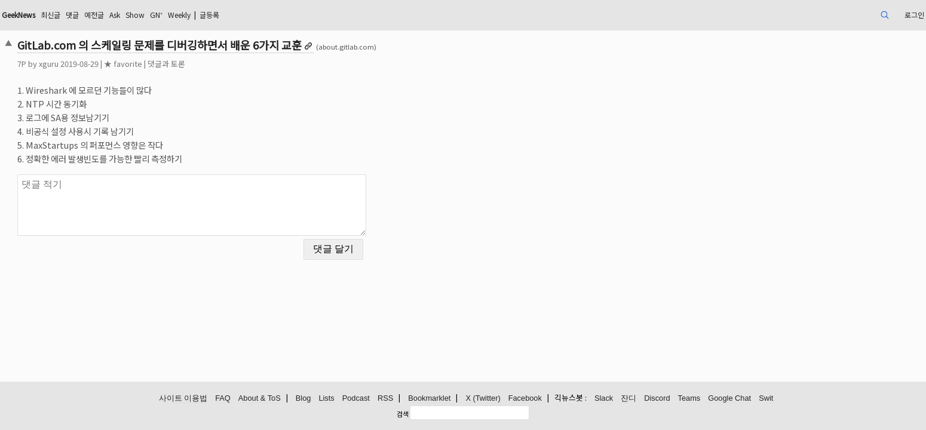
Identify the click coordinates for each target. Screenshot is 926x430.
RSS (385, 398)
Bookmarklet (429, 398)
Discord (657, 398)
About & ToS (259, 398)
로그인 (820, 14)
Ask (228, 14)
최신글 (154, 14)
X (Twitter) (482, 398)
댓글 (179, 14)
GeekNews (115, 14)
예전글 (204, 14)
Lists (326, 398)
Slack (603, 398)
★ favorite (213, 63)
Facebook (525, 398)
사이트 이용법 (183, 398)
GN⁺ (276, 14)
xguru (138, 63)
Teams (689, 398)
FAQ (223, 398)
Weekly (305, 14)
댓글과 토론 (256, 63)
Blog (303, 398)
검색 (403, 414)
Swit (766, 398)
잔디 (628, 398)
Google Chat (729, 398)
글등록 (341, 14)
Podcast (356, 398)
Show (252, 14)
